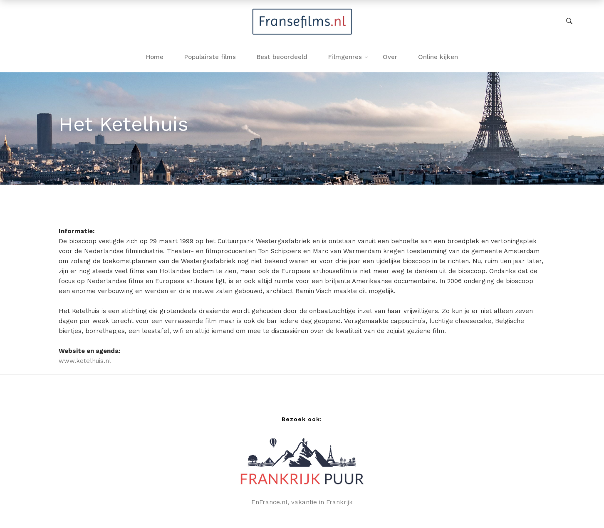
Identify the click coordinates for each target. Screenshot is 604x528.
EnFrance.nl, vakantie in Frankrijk (302, 502)
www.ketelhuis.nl (85, 361)
